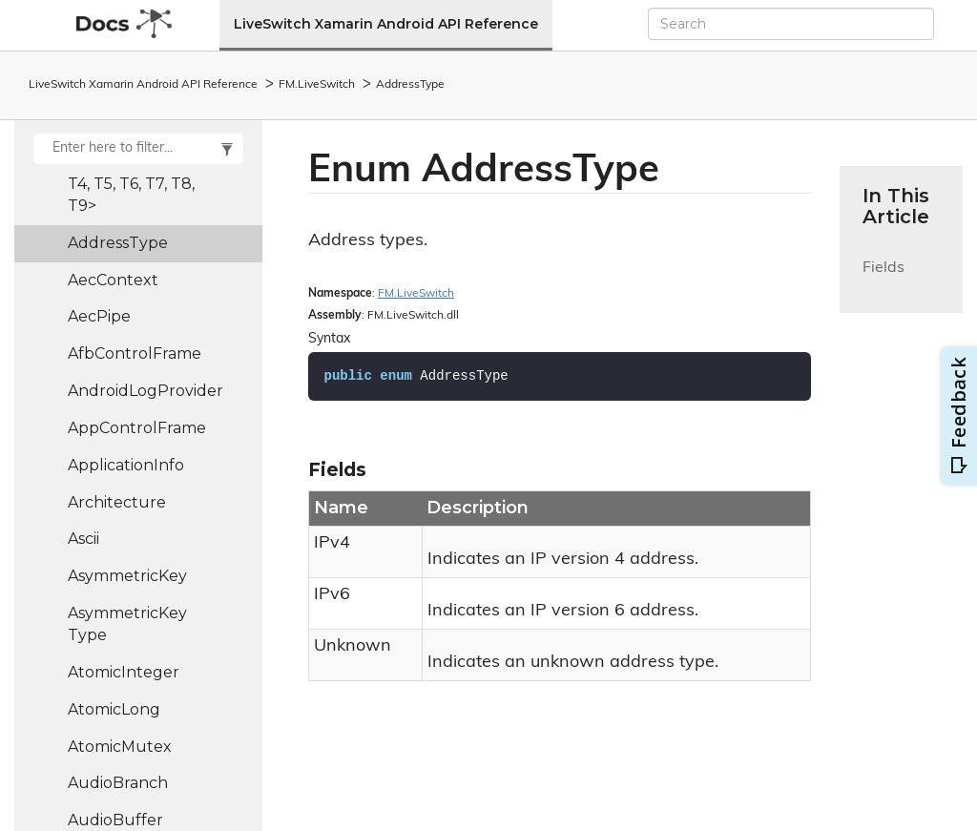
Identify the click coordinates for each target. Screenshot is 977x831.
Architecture (117, 502)
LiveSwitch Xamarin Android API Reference (386, 23)
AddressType (410, 85)
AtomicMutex (120, 747)
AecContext (113, 280)
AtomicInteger (123, 672)
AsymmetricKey (127, 576)
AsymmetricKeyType (127, 624)
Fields (883, 279)
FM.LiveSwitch (317, 85)
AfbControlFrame (134, 353)
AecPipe (99, 316)
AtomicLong (114, 709)
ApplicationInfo (126, 465)
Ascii (83, 539)
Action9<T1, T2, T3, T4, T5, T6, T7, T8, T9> (138, 184)
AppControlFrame (137, 428)
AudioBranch (118, 783)
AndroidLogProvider (145, 391)
